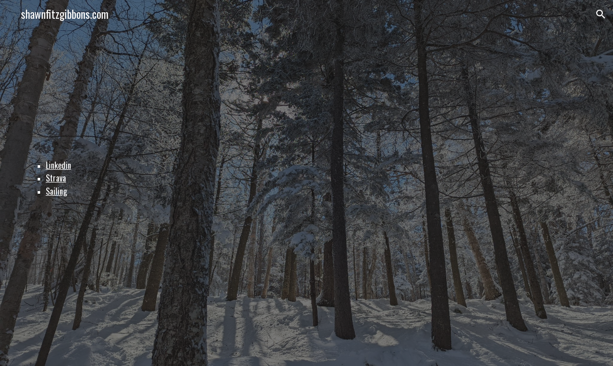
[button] (601, 14)
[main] (306, 183)
